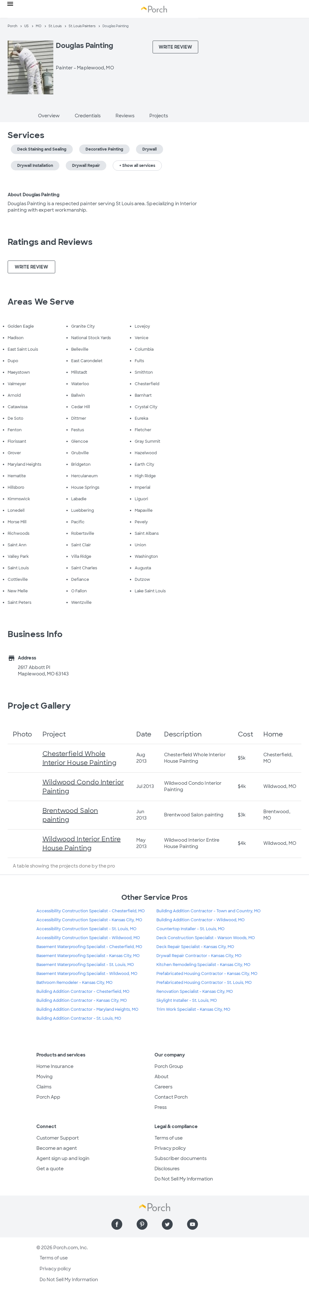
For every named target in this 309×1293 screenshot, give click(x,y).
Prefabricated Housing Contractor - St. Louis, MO (204, 982)
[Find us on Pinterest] (142, 1224)
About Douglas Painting (33, 195)
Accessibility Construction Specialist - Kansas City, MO (89, 920)
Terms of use (168, 1138)
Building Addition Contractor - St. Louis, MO (78, 1018)
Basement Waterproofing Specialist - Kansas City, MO (87, 955)
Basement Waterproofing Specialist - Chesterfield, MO (89, 946)
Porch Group (168, 1066)
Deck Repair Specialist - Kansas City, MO (195, 946)
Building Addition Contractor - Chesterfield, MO (82, 991)
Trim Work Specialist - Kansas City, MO (193, 1009)
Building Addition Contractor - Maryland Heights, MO (87, 1009)
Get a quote (50, 1169)
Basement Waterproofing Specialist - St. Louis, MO (85, 964)
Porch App (48, 1097)
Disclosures (166, 1169)
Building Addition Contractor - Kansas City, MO (81, 1000)
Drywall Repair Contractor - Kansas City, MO (198, 955)
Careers (163, 1087)
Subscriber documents (180, 1158)
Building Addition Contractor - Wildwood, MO (200, 920)
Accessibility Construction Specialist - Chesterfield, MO (90, 911)
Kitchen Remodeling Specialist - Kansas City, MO (203, 964)
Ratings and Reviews (50, 242)
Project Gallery (39, 705)
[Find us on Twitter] (167, 1224)
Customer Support (57, 1138)
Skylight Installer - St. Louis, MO (186, 1000)
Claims (43, 1087)
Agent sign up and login (62, 1158)
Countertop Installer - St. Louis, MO (190, 928)
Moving (44, 1076)
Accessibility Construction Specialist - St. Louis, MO (86, 928)
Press (160, 1107)
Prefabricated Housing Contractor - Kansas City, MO (206, 973)
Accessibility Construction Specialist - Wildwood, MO (88, 937)
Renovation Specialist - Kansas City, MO (194, 991)
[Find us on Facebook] (116, 1224)
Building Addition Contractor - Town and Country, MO (208, 911)
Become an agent (56, 1148)
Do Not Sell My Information (183, 1179)
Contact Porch (171, 1097)
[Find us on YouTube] (192, 1224)
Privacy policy (170, 1148)
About (161, 1076)
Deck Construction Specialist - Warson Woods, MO (205, 937)
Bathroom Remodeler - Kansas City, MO (74, 982)
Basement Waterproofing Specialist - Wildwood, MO (86, 973)
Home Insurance (54, 1066)
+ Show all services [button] (137, 165)
